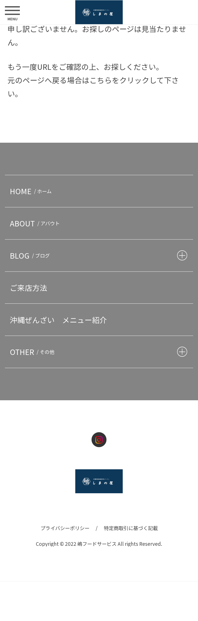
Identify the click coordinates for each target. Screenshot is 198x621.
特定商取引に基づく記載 (131, 528)
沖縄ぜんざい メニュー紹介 (58, 319)
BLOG (31, 255)
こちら (100, 80)
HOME (32, 191)
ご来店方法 (28, 287)
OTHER (33, 351)
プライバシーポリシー (64, 528)
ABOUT (36, 223)
